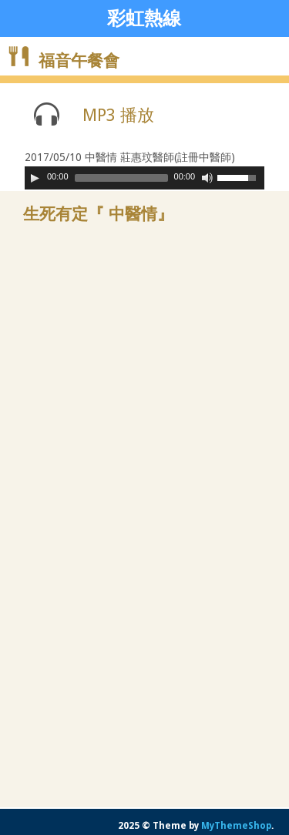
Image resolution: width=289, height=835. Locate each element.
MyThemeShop (236, 825)
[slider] (121, 178)
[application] (144, 177)
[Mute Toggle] (207, 178)
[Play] (35, 178)
